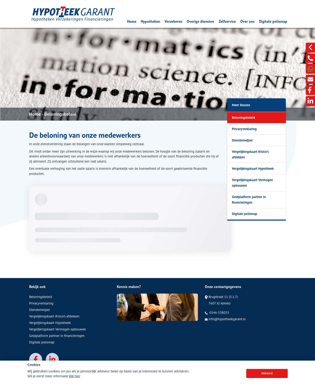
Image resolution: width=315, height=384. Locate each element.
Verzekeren (173, 21)
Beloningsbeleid (60, 114)
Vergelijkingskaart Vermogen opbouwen (252, 183)
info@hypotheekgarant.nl (225, 319)
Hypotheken (150, 21)
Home (131, 21)
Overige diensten (200, 21)
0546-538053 (217, 312)
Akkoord (267, 378)
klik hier (74, 381)
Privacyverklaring (244, 129)
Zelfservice (227, 21)
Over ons (247, 21)
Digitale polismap (273, 21)
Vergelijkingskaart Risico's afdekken (250, 154)
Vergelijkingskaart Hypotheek (253, 168)
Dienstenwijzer (242, 140)
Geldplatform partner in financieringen (249, 200)
